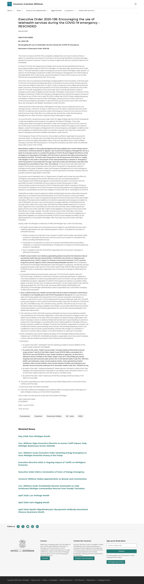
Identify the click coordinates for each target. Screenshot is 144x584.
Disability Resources (66, 580)
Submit (122, 551)
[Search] (135, 4)
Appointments (56, 10)
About (10, 10)
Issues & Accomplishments (37, 10)
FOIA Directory (79, 580)
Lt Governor (70, 10)
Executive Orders (54, 416)
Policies (44, 580)
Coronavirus (25, 416)
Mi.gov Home (35, 580)
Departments (91, 580)
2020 (80, 416)
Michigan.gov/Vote (116, 562)
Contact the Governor (86, 10)
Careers (45, 558)
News (20, 10)
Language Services (104, 580)
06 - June (70, 416)
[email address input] (122, 545)
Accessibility (53, 580)
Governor (38, 416)
